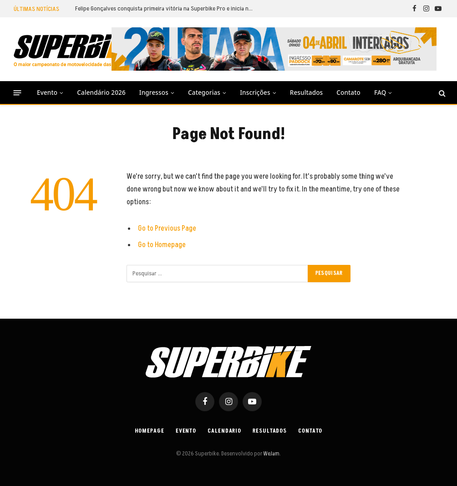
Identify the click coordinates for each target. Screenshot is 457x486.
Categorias (204, 92)
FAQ (380, 92)
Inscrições (255, 92)
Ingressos (153, 92)
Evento (47, 92)
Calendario (224, 431)
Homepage (148, 431)
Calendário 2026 (101, 92)
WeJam (270, 454)
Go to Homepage (162, 245)
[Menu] (17, 92)
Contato (348, 92)
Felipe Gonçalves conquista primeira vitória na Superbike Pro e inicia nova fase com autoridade (166, 9)
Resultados (306, 92)
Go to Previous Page (167, 228)
